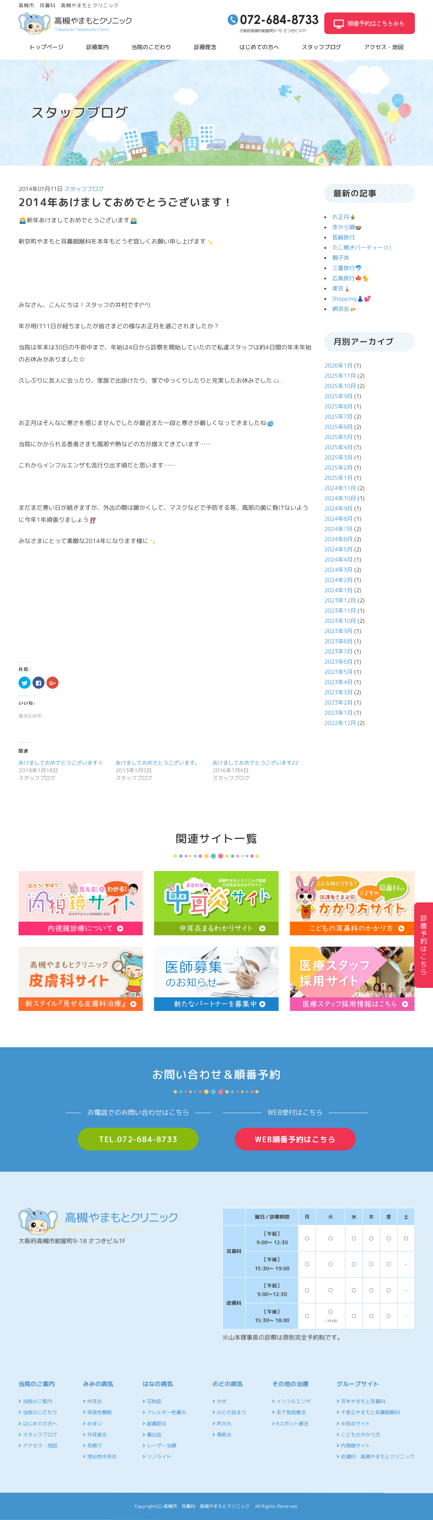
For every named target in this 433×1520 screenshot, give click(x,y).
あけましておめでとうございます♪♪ (256, 762)
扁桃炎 (222, 1434)
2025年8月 (338, 406)
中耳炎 (92, 1401)
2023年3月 (338, 692)
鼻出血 (152, 1434)
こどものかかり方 (358, 1434)
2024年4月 (338, 560)
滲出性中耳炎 (100, 1456)
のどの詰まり (229, 1412)
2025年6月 (338, 427)
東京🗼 (341, 288)
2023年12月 (340, 600)
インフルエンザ (291, 1401)
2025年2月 (338, 468)
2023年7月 (338, 651)
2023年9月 (338, 631)
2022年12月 (340, 723)
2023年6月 (338, 662)
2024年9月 (338, 508)
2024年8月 (338, 519)
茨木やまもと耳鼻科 (361, 1401)
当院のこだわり (151, 47)
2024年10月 (340, 498)
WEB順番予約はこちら (295, 1139)
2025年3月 (338, 457)
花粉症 (152, 1401)
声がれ (222, 1423)
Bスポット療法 (290, 1423)
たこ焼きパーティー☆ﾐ (362, 248)
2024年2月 (338, 580)
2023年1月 (338, 713)
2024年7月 (338, 529)
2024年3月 (338, 570)
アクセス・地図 (384, 47)
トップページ (46, 47)
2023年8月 (338, 641)
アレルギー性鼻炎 (164, 1412)
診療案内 (97, 47)
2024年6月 (338, 539)
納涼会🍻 (344, 309)
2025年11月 (340, 376)
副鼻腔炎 (154, 1423)
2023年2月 (338, 702)
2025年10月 (340, 386)
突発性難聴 (97, 1412)
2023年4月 (338, 682)
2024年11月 (340, 488)
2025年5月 (338, 437)
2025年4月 (338, 447)
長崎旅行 (343, 237)
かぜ (220, 1401)
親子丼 (340, 258)
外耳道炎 (95, 1434)
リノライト (157, 1456)
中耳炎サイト (353, 1423)
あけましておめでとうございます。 (158, 762)
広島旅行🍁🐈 (350, 278)
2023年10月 (340, 621)
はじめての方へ (259, 47)
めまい (92, 1423)
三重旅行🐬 (347, 268)
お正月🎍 (344, 217)
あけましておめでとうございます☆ (60, 762)
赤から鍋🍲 (347, 227)
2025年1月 (338, 478)
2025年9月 (338, 396)
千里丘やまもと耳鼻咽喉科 (368, 1412)
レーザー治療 (159, 1445)
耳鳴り (92, 1445)
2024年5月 (338, 549)
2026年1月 (338, 366)
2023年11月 (340, 611)
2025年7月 (338, 417)
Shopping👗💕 (351, 299)
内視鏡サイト (353, 1445)
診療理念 (205, 47)
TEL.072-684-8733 (138, 1139)
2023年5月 (338, 672)
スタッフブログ (321, 47)
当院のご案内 (35, 1401)
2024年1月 (338, 590)
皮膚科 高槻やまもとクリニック (376, 1456)
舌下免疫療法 (289, 1412)
